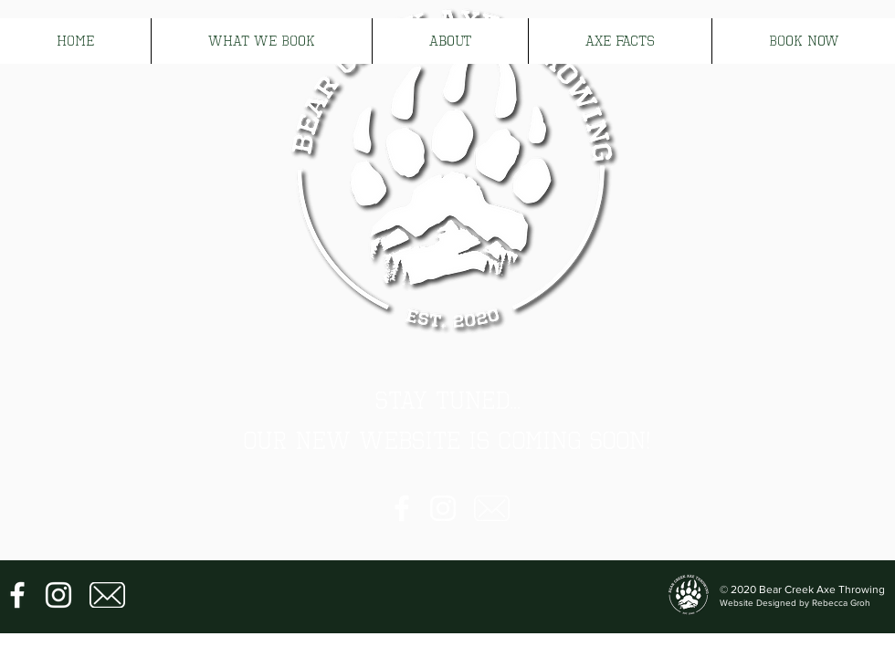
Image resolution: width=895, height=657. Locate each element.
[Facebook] (401, 508)
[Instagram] (443, 508)
